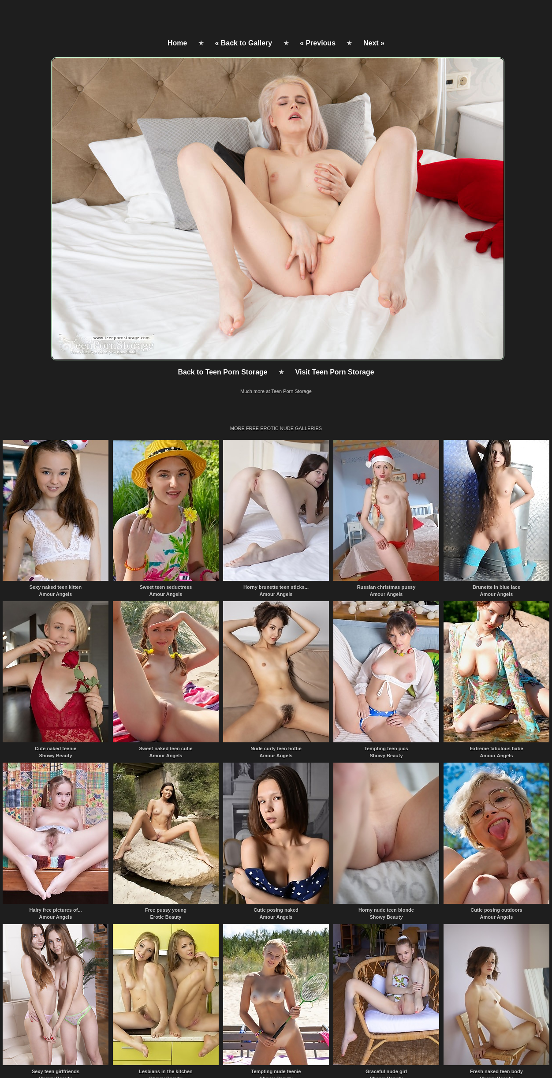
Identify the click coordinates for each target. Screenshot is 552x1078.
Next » (373, 43)
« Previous (318, 43)
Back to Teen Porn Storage (222, 372)
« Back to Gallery (243, 43)
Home (177, 43)
